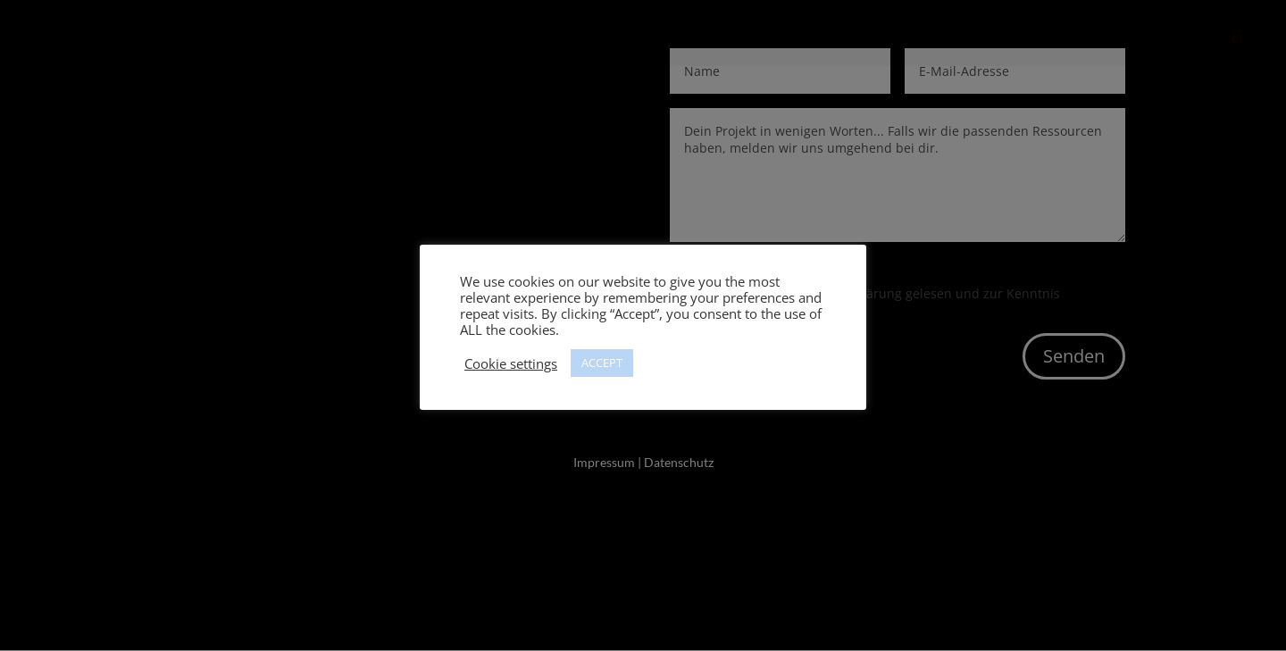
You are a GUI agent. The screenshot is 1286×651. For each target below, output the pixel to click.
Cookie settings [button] (510, 363)
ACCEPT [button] (601, 363)
